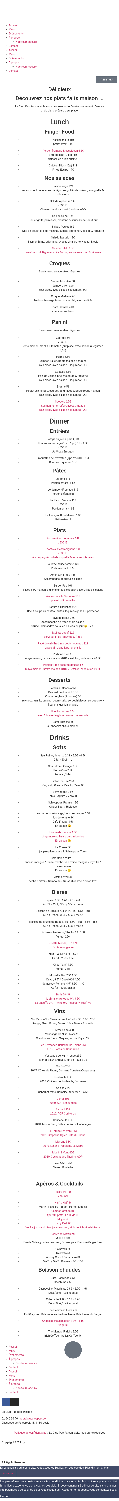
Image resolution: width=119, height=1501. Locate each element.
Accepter (8, 1473)
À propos (14, 37)
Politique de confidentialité (30, 1432)
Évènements (16, 33)
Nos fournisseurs (26, 41)
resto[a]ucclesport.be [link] (33, 1418)
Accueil (13, 25)
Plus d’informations (97, 1467)
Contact (13, 46)
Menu (12, 29)
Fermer (4, 1496)
